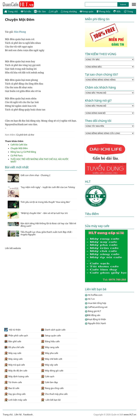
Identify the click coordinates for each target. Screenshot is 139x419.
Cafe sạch (47, 376)
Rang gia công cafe (52, 388)
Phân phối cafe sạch (16, 335)
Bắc (117, 11)
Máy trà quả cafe (14, 364)
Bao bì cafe (11, 388)
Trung (128, 11)
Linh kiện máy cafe (15, 399)
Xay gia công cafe (14, 394)
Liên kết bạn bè (51, 399)
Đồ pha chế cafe (14, 347)
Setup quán (86, 11)
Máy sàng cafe (13, 359)
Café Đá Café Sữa (19, 144)
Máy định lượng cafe (16, 376)
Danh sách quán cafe (53, 329)
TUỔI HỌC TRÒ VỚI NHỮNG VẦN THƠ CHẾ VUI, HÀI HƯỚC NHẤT (40, 160)
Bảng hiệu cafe (50, 341)
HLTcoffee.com (18, 4)
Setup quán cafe (51, 335)
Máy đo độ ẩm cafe (15, 370)
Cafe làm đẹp (49, 382)
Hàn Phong (20, 31)
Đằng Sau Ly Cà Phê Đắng (23, 151)
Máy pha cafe (49, 353)
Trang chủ (11, 11)
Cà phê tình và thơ (25, 134)
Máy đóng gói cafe (52, 370)
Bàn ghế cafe (12, 341)
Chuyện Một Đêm (19, 148)
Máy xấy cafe (49, 364)
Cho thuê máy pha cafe (54, 394)
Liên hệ (18, 414)
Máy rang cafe (50, 347)
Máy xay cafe (12, 353)
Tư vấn (26, 11)
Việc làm (40, 11)
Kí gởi (53, 11)
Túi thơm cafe (13, 382)
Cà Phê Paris (17, 155)
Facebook (28, 414)
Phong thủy (103, 11)
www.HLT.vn (129, 414)
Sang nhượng (69, 11)
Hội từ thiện (12, 329)
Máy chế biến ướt (51, 359)
